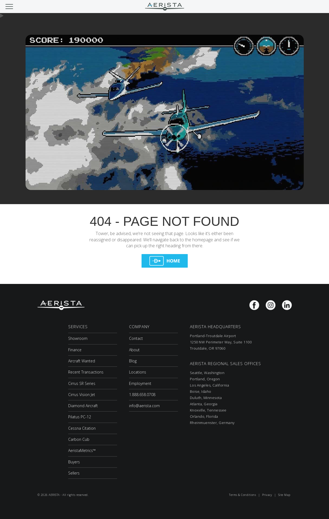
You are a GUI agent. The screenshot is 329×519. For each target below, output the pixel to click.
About (134, 349)
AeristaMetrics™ (82, 450)
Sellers (74, 473)
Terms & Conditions (242, 495)
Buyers (74, 461)
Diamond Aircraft (83, 405)
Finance (75, 349)
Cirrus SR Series (81, 383)
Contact (136, 338)
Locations (137, 372)
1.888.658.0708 (142, 394)
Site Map (284, 495)
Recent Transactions (86, 372)
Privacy (267, 495)
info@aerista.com (144, 405)
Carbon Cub (78, 439)
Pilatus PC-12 (79, 416)
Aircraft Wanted (81, 360)
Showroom (77, 338)
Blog (133, 360)
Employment (140, 383)
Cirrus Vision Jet (81, 394)
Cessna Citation (82, 428)
